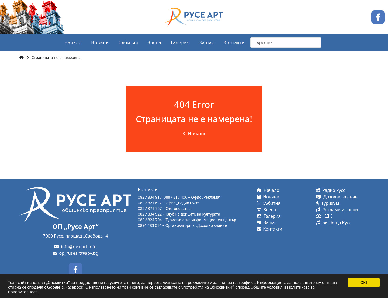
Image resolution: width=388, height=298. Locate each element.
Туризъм (327, 203)
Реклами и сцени (337, 210)
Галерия (180, 42)
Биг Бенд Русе (333, 222)
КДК (324, 216)
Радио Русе (330, 190)
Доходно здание (337, 197)
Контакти (234, 42)
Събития (128, 42)
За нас (206, 42)
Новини (100, 42)
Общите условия (267, 287)
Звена (154, 42)
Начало (73, 42)
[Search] (285, 42)
